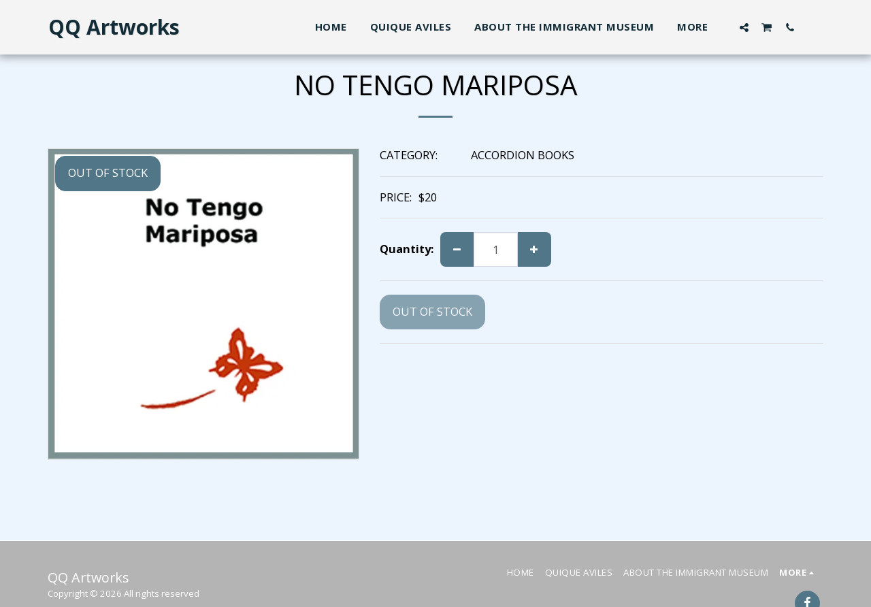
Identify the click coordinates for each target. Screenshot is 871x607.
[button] (744, 27)
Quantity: (406, 249)
